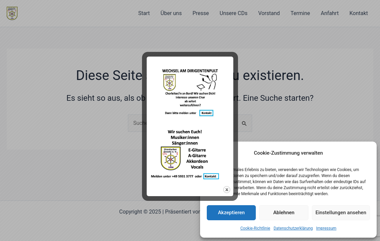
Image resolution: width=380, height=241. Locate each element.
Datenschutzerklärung (293, 228)
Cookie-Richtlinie (255, 228)
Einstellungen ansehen (341, 213)
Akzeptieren (231, 213)
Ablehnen (283, 213)
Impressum (326, 228)
